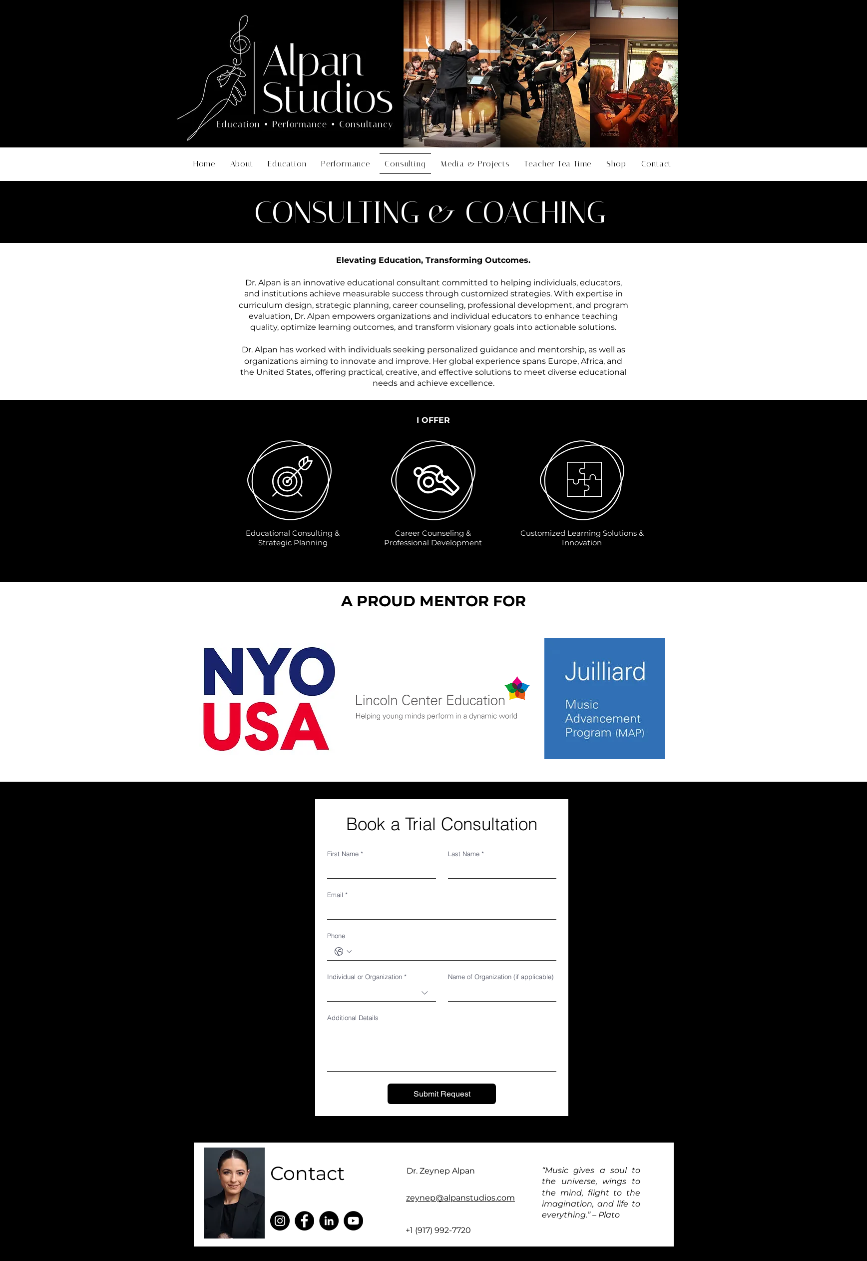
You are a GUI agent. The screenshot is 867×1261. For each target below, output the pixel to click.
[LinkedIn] (329, 1221)
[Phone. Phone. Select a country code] (343, 952)
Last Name (466, 854)
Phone (336, 936)
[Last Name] (499, 870)
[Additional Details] (441, 1048)
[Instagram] (280, 1221)
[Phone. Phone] (451, 952)
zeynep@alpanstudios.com (460, 1198)
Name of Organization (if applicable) (500, 977)
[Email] (438, 911)
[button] (656, 163)
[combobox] (381, 993)
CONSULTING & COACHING (430, 212)
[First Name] (378, 870)
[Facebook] (304, 1221)
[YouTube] (353, 1221)
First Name (345, 854)
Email (337, 895)
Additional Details (353, 1018)
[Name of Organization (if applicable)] (499, 993)
